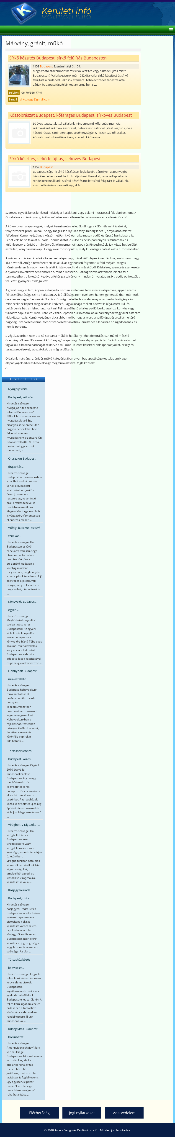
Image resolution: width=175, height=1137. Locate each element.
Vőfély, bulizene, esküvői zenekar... (24, 532)
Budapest (46, 66)
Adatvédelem (124, 1112)
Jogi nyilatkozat (82, 1112)
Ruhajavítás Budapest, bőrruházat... (23, 1033)
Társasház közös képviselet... (19, 963)
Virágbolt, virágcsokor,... (24, 825)
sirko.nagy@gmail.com (35, 99)
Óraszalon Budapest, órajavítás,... (22, 462)
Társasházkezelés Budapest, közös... (20, 755)
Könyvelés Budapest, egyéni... (22, 605)
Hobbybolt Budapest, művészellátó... (22, 675)
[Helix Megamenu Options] (170, 30)
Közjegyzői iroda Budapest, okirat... (20, 894)
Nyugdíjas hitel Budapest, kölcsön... (21, 393)
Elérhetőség (39, 1112)
